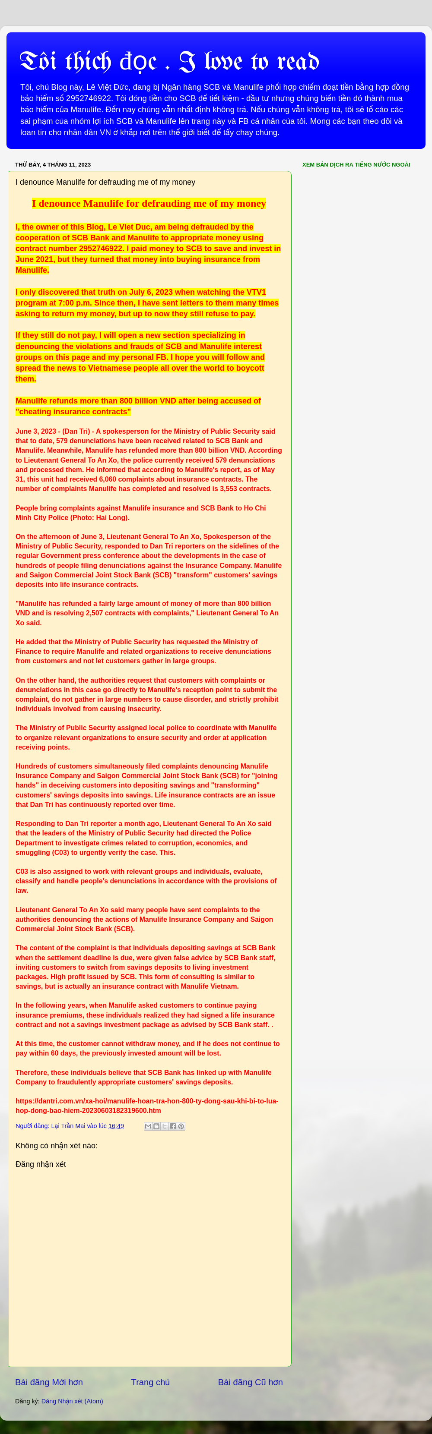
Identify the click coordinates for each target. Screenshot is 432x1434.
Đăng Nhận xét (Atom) (72, 1401)
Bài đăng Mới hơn (49, 1382)
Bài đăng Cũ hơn (250, 1382)
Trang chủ (150, 1382)
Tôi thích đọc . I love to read (169, 62)
